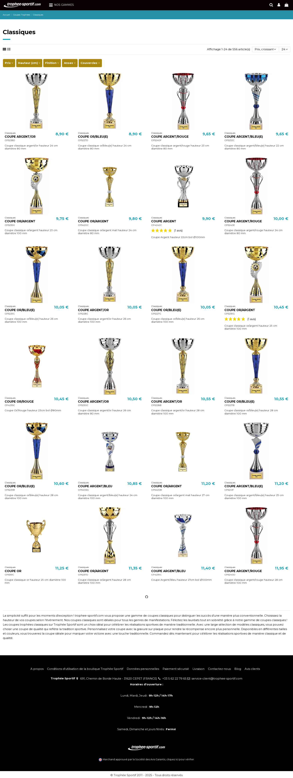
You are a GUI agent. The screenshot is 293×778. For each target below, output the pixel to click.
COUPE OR (13, 571)
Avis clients (252, 669)
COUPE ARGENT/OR (20, 136)
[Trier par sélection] (265, 49)
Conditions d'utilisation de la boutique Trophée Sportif (85, 669)
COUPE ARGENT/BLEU (95, 486)
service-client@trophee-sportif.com (217, 678)
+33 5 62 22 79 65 (174, 678)
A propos (37, 669)
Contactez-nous (219, 669)
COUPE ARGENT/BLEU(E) (243, 136)
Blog (237, 669)
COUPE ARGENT (163, 221)
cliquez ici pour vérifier (180, 759)
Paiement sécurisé (176, 669)
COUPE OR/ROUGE (19, 401)
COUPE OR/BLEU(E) (93, 136)
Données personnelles (143, 669)
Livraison (198, 669)
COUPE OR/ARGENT (20, 221)
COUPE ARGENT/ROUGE (170, 136)
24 (285, 49)
